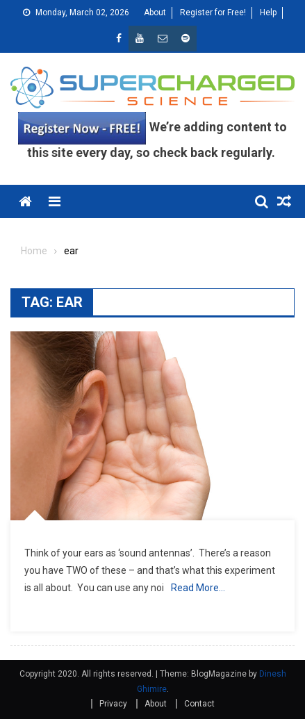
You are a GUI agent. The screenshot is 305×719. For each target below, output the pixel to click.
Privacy (113, 704)
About (155, 12)
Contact (199, 704)
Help (268, 12)
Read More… (198, 587)
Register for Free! (213, 12)
